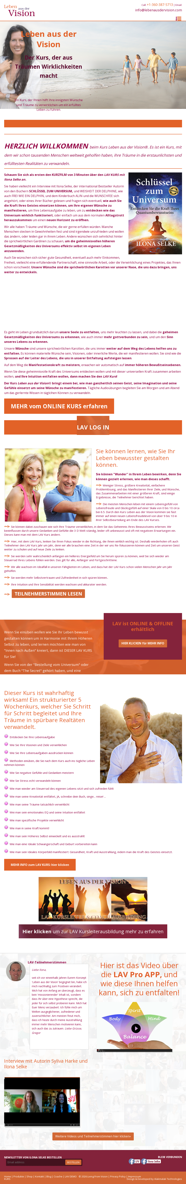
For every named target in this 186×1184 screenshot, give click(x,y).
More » (36, 1043)
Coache (58, 1176)
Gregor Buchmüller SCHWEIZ (16, 987)
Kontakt (39, 1176)
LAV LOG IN (93, 427)
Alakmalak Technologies (168, 1179)
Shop (29, 1176)
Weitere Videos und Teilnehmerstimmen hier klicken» (93, 1136)
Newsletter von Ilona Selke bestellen (33, 1157)
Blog (48, 1176)
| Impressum (133, 1176)
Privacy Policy (118, 1176)
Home (7, 1176)
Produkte (18, 1176)
